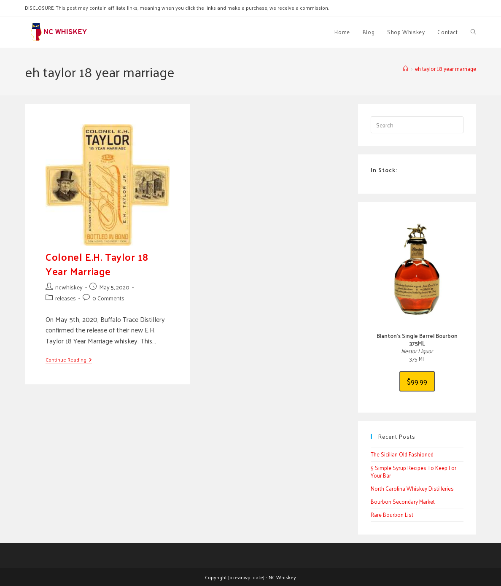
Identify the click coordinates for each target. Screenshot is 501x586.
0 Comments (108, 298)
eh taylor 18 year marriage (445, 68)
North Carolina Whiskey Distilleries (412, 488)
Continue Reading (69, 360)
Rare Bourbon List (392, 514)
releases (65, 298)
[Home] (405, 68)
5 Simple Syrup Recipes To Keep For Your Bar (413, 471)
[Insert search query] (417, 124)
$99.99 (417, 381)
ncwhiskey (69, 287)
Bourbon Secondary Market (403, 501)
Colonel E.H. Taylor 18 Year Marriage (97, 263)
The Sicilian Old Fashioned (402, 454)
